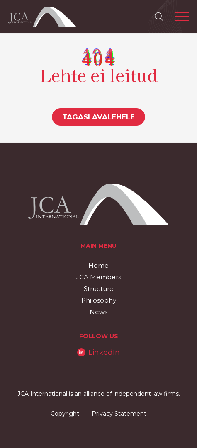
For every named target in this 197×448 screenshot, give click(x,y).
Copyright (65, 413)
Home (98, 265)
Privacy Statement (119, 413)
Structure (99, 289)
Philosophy (98, 300)
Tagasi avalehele (98, 117)
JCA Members (98, 277)
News (98, 312)
